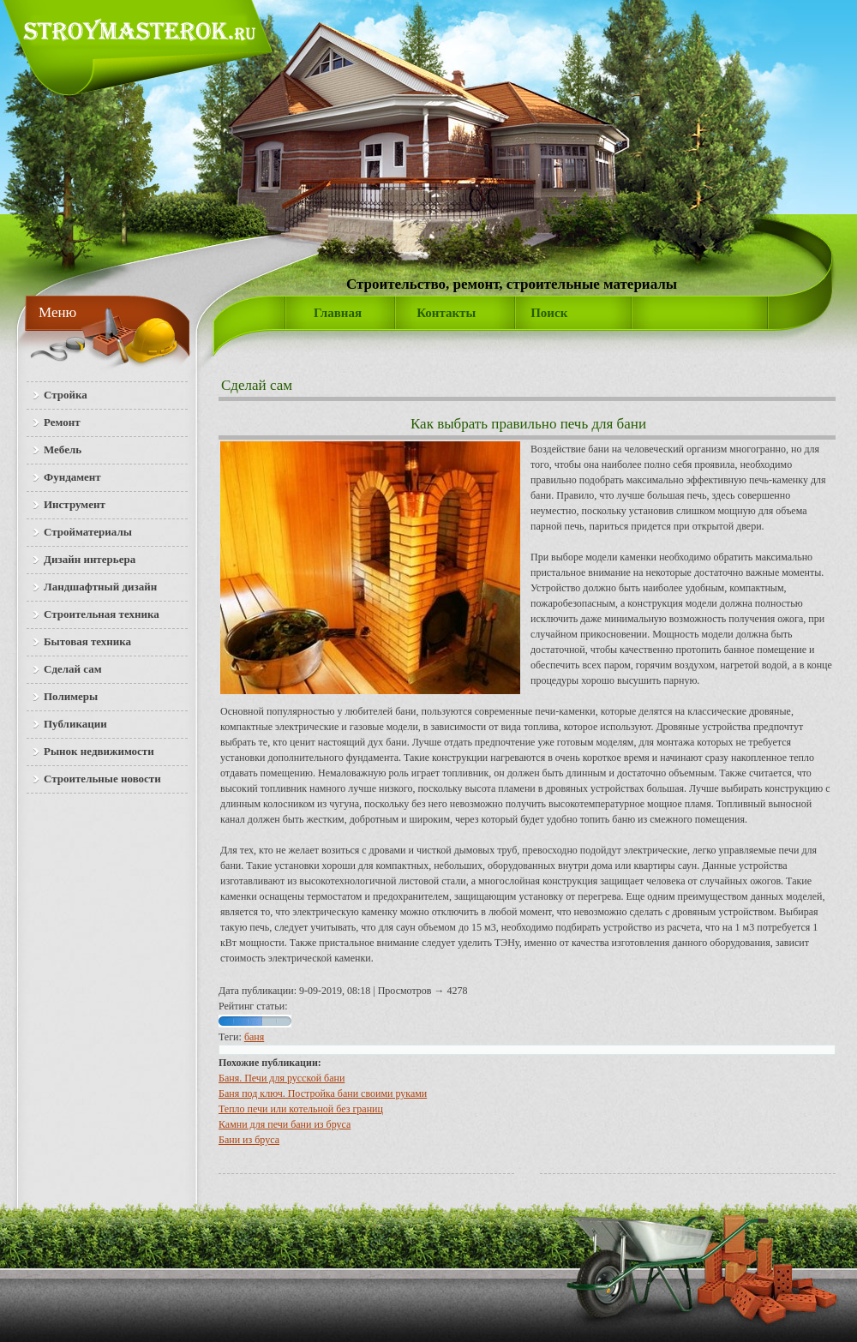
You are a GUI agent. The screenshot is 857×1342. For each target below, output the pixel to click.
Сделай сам (256, 385)
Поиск (548, 313)
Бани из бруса (249, 1140)
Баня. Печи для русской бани (282, 1078)
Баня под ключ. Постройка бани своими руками (323, 1093)
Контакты (446, 313)
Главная (338, 313)
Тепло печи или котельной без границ (301, 1109)
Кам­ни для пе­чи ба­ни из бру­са (285, 1124)
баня (254, 1037)
